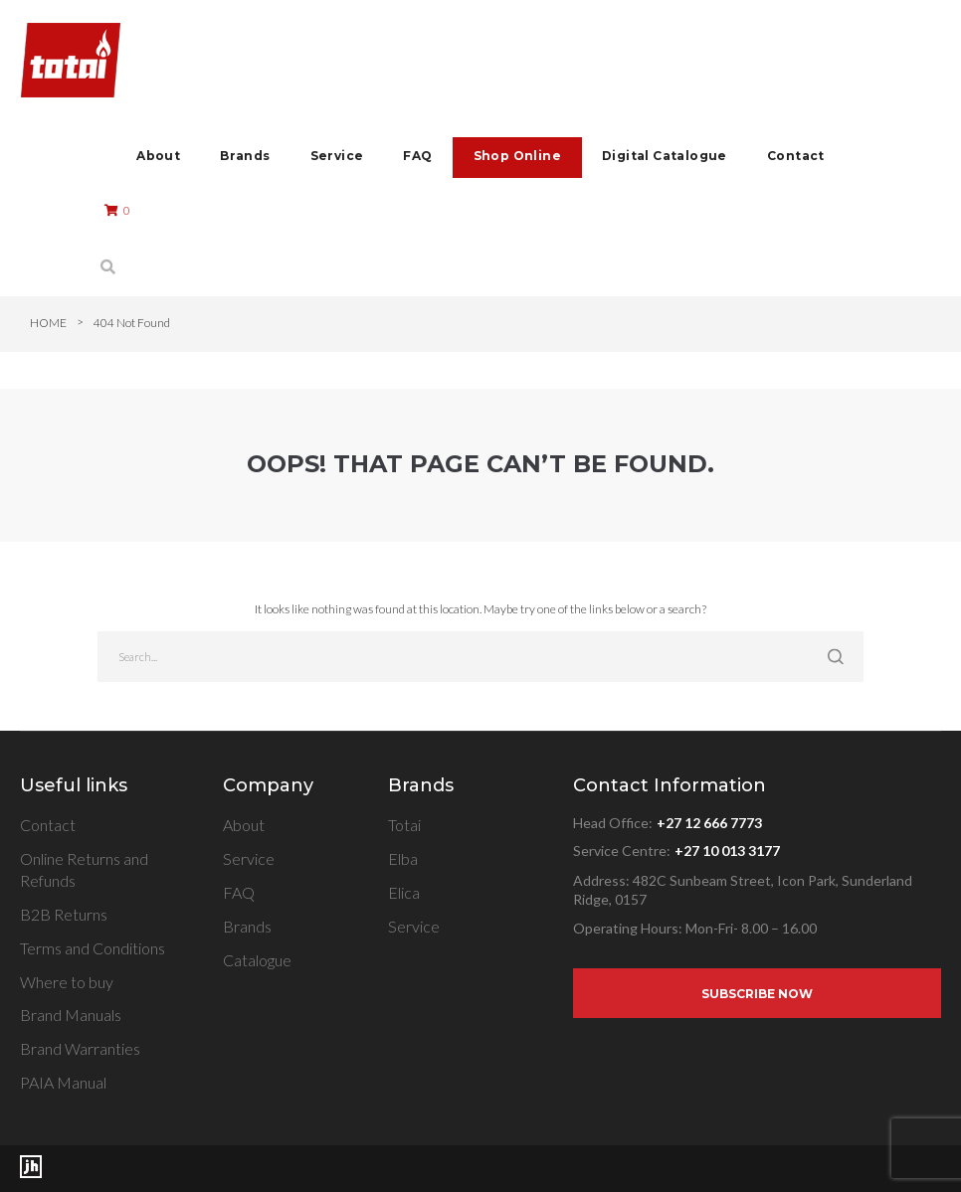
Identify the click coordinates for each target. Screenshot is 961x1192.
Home (48, 322)
